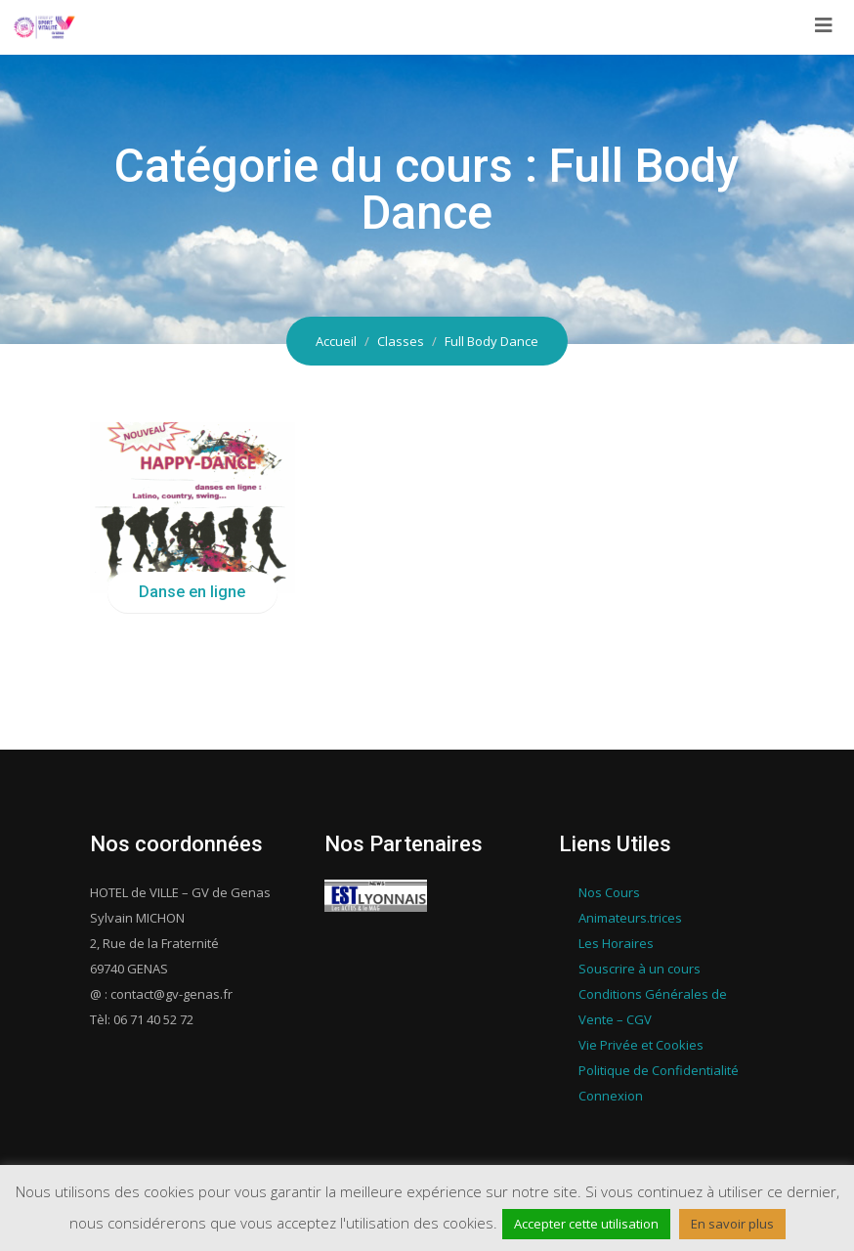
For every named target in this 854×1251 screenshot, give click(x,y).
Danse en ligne (192, 591)
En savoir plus (732, 1223)
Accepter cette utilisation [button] (586, 1223)
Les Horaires (616, 943)
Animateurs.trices (630, 918)
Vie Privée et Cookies (641, 1045)
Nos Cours (609, 892)
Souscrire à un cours (639, 968)
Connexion (610, 1095)
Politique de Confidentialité (658, 1070)
